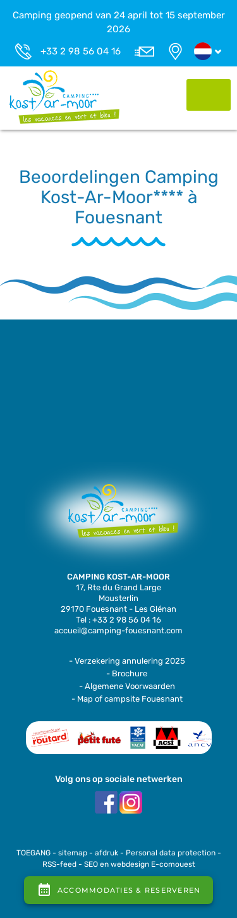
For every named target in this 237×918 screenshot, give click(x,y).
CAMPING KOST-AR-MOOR (118, 576)
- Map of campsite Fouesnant (127, 699)
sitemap (72, 852)
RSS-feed (59, 864)
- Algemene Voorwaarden (127, 686)
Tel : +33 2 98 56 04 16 (118, 619)
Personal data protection (171, 852)
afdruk (106, 852)
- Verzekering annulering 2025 (127, 661)
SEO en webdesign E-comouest (139, 864)
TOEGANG (33, 852)
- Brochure (126, 673)
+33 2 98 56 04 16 (80, 51)
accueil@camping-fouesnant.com (118, 630)
